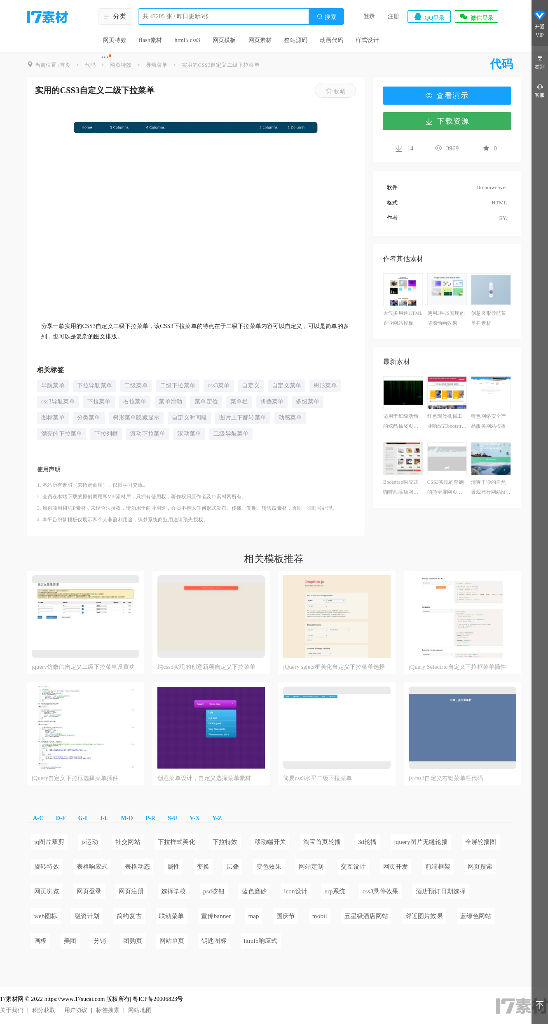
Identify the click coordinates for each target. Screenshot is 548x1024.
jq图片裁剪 (49, 842)
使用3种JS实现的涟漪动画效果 (446, 318)
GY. (503, 218)
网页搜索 (480, 866)
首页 (65, 65)
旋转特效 (46, 866)
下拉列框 (106, 434)
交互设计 (353, 866)
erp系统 (335, 891)
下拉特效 (225, 842)
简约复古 (129, 916)
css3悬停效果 (380, 891)
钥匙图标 (214, 940)
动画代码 (331, 40)
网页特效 (114, 40)
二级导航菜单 (230, 434)
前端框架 (437, 866)
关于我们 (11, 1010)
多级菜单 (307, 401)
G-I (82, 818)
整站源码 (295, 40)
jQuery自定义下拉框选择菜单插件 (75, 778)
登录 (369, 16)
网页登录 (89, 891)
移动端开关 (270, 842)
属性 (173, 866)
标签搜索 (107, 1010)
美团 (70, 940)
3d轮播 (367, 842)
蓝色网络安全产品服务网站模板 (488, 421)
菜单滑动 (170, 401)
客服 (540, 90)
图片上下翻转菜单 (242, 418)
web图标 (45, 916)
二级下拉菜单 (177, 385)
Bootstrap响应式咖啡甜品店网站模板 (400, 488)
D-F (61, 818)
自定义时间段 (189, 418)
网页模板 (224, 40)
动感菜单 (290, 418)
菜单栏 (239, 401)
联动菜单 (171, 916)
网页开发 (395, 866)
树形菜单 (325, 385)
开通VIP (540, 24)
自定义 (251, 385)
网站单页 (172, 940)
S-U (172, 818)
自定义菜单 (286, 385)
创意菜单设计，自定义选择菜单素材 (204, 778)
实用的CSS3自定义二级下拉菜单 (221, 65)
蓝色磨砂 (254, 891)
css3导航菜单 (58, 401)
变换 (203, 866)
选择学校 (173, 891)
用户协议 (76, 1010)
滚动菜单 (189, 434)
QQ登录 (429, 16)
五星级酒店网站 (366, 916)
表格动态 (137, 866)
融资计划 (87, 916)
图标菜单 (53, 418)
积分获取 (44, 1010)
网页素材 (260, 40)
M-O (127, 818)
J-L (104, 818)
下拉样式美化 (176, 842)
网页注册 (131, 891)
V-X (195, 818)
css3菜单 (219, 385)
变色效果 (268, 866)
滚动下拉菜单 (147, 434)
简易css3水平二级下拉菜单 (317, 778)
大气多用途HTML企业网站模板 (403, 318)
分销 (100, 940)
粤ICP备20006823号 (158, 999)
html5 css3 (187, 40)
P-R (150, 818)
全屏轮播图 (480, 842)
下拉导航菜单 (94, 385)
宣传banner (216, 916)
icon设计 (295, 891)
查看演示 (447, 95)
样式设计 (367, 40)
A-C (38, 818)
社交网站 (128, 842)
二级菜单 (136, 385)
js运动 (90, 842)
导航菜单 (157, 65)
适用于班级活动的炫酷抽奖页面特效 (400, 422)
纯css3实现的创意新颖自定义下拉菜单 (206, 667)
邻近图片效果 (424, 916)
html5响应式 (261, 940)
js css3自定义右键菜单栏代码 (446, 778)
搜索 (326, 16)
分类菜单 (89, 418)
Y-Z (217, 818)
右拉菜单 (135, 401)
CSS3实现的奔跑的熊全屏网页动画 (445, 488)
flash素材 (150, 40)
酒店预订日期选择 (441, 891)
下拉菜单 (99, 401)
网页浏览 (46, 891)
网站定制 (311, 866)
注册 (393, 16)
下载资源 (447, 121)
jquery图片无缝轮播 (421, 842)
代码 (90, 65)
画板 (40, 940)
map (253, 916)
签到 (540, 62)
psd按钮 (214, 891)
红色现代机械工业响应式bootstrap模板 (446, 422)
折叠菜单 (272, 401)
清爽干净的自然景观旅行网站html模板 (491, 488)
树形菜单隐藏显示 (136, 418)
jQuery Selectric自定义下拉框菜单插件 (457, 667)
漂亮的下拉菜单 (61, 434)
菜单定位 (206, 401)
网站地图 (140, 1010)
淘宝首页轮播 (322, 842)
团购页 (132, 940)
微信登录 (476, 16)
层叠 (233, 866)
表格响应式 (92, 866)
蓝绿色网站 (476, 916)
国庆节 (285, 916)
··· (105, 57)
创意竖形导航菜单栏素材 (488, 318)
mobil (319, 916)
